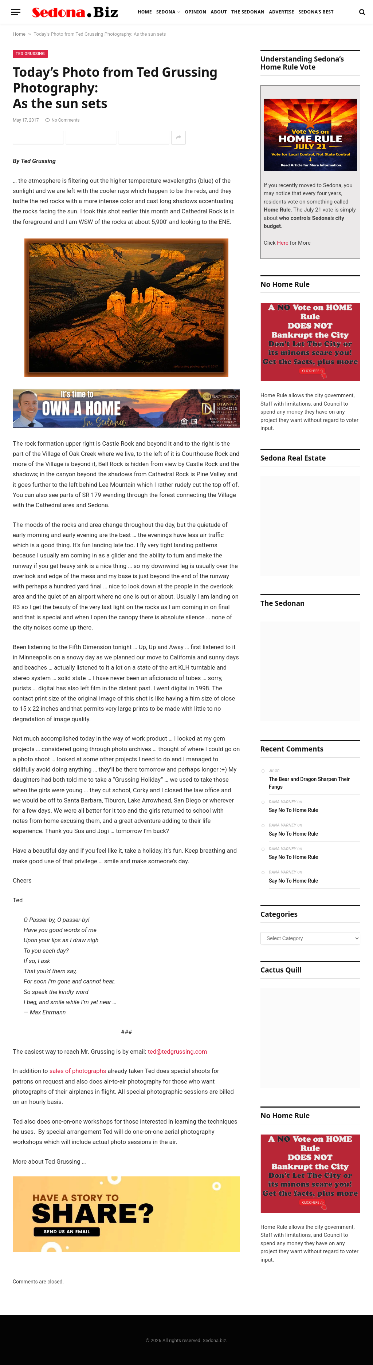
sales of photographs (78, 1071)
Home (145, 12)
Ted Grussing (30, 53)
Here (282, 243)
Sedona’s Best (316, 12)
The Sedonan (247, 12)
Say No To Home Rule (293, 810)
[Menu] (15, 12)
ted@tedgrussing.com (177, 1051)
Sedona (166, 12)
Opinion (195, 12)
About (219, 12)
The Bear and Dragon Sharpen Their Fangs (309, 783)
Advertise (281, 12)
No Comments (62, 120)
